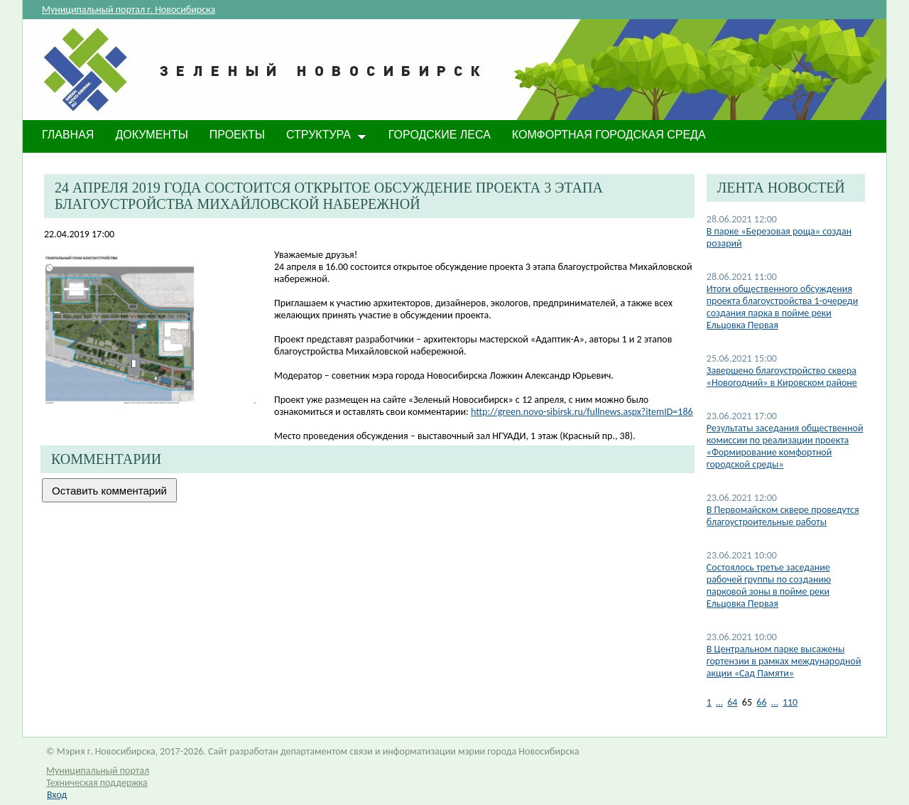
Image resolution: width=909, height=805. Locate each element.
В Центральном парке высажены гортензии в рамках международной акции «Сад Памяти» (784, 661)
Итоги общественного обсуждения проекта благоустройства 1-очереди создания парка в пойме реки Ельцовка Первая (782, 307)
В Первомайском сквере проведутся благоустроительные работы (783, 516)
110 (790, 702)
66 (761, 702)
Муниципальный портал (97, 771)
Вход (57, 795)
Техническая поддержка (97, 783)
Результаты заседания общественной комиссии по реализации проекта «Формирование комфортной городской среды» (785, 446)
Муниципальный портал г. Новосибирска (128, 10)
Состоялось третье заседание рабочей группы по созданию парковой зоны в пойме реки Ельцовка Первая (769, 585)
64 (732, 702)
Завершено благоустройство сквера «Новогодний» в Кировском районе (782, 376)
